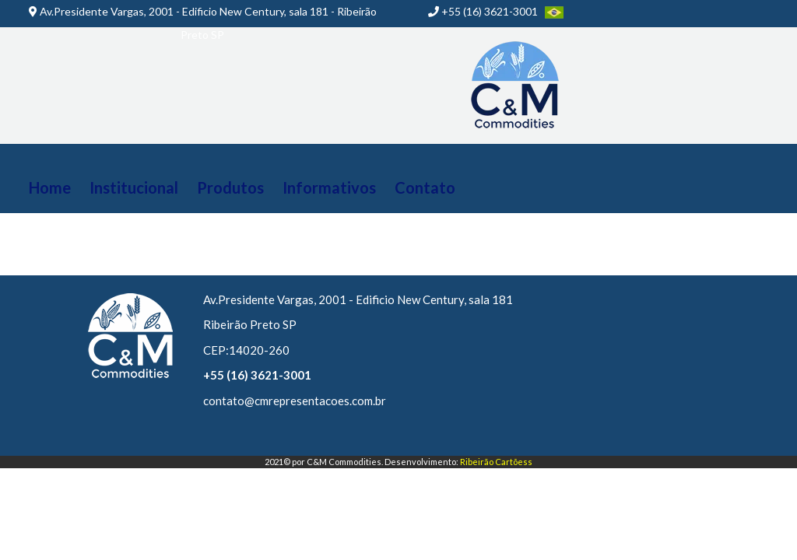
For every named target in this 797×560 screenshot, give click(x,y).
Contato (425, 187)
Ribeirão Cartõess (496, 462)
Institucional (134, 187)
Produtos (230, 187)
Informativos (329, 187)
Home (50, 187)
